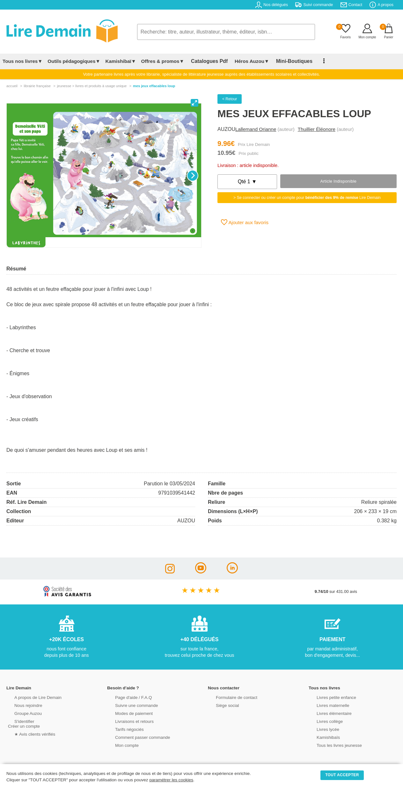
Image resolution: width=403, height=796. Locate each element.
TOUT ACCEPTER (342, 775)
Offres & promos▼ (162, 61)
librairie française (37, 86)
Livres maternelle (325, 704)
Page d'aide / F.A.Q (126, 696)
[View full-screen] (194, 103)
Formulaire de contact (229, 696)
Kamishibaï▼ (121, 61)
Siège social (220, 704)
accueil (12, 86)
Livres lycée (321, 728)
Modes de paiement (126, 712)
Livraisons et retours (127, 720)
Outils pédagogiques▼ (74, 61)
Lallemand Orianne (255, 129)
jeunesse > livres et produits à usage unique (92, 86)
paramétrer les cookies (171, 779)
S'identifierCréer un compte (23, 723)
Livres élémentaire (327, 712)
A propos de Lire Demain (30, 696)
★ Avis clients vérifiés (27, 733)
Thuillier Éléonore (316, 129)
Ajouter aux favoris (244, 222)
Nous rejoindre (21, 704)
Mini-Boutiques (286, 61)
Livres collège (322, 720)
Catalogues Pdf (206, 61)
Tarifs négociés (122, 728)
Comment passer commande (135, 736)
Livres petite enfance (329, 696)
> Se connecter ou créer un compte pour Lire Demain (307, 197)
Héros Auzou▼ (247, 61)
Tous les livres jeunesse (331, 744)
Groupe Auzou (21, 712)
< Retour (229, 99)
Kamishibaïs (321, 736)
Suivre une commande (129, 704)
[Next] (192, 175)
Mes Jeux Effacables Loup (154, 86)
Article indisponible (338, 181)
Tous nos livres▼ (22, 61)
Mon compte (120, 744)
